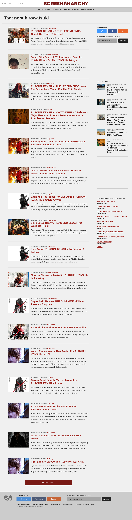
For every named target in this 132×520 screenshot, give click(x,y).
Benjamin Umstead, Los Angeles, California (112, 216)
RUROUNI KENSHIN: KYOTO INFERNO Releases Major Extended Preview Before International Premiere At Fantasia (59, 115)
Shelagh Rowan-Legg (104, 242)
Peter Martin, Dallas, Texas (106, 201)
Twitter (23, 499)
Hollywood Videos (87, 9)
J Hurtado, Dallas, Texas (105, 221)
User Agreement (68, 504)
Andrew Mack (51, 28)
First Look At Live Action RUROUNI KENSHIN (57, 461)
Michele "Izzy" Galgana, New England (110, 232)
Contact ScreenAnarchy (40, 504)
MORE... (100, 247)
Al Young (50, 377)
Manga (76, 9)
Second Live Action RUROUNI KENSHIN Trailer (58, 327)
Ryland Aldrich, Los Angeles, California (110, 237)
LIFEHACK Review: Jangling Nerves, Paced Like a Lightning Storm (117, 106)
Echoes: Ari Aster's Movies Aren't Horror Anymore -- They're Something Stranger (116, 121)
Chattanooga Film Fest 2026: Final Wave (117, 134)
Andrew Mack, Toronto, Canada (107, 206)
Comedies (67, 9)
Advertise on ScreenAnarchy (85, 504)
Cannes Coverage (44, 9)
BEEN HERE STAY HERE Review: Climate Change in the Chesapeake (117, 91)
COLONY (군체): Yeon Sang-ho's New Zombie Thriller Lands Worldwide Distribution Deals (117, 148)
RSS (53, 499)
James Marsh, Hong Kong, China (108, 226)
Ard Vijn (49, 109)
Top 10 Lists (57, 9)
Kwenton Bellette (52, 54)
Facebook (39, 499)
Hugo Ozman (51, 139)
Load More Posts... (48, 482)
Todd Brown (51, 83)
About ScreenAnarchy (23, 504)
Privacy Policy (55, 504)
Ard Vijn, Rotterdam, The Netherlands (110, 211)
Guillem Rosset (52, 298)
